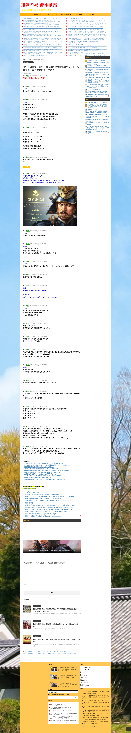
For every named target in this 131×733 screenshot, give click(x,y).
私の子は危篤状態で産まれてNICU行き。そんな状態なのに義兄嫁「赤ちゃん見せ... (42, 21)
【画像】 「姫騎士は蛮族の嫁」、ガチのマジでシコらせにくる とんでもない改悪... (86, 39)
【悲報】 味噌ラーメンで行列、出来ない (77, 42)
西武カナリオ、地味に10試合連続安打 (59, 704)
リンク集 (92, 14)
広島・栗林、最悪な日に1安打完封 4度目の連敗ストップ (63, 720)
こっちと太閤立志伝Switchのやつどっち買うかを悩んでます (42, 475)
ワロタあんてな (84, 682)
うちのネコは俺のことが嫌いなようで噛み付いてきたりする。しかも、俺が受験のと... (87, 55)
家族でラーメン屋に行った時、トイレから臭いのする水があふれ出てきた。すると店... (42, 52)
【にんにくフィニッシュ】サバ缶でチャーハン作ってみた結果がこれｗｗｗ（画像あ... (42, 44)
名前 (25, 584)
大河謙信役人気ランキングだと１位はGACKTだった (40, 474)
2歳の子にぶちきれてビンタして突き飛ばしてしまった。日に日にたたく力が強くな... (42, 46)
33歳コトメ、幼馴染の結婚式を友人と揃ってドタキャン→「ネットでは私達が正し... (42, 29)
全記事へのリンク (38, 14)
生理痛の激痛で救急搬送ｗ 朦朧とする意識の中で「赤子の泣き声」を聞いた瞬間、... (42, 28)
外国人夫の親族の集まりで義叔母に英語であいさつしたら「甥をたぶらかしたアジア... (42, 41)
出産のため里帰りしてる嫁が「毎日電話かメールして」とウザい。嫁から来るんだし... (42, 42)
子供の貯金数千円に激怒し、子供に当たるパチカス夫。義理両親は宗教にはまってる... (42, 49)
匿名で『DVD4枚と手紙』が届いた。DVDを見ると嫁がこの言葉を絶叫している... (86, 29)
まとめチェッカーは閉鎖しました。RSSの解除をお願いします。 (37, 55)
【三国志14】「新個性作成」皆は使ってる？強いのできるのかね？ (67, 677)
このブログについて (52, 14)
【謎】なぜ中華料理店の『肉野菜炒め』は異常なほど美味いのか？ (83, 47)
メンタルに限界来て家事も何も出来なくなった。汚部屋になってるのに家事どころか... (42, 47)
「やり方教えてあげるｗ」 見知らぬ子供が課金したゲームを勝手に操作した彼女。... (42, 26)
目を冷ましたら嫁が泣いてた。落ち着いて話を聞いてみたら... (37, 20)
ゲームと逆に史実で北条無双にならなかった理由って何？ (41, 468)
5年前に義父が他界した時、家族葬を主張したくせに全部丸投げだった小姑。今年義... (42, 35)
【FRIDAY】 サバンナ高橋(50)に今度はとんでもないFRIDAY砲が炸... (83, 41)
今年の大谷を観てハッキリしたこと (58, 706)
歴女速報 (82, 673)
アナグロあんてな (84, 669)
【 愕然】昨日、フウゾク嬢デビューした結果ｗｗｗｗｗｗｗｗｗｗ (83, 50)
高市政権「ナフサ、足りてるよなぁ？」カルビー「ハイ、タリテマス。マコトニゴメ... (87, 46)
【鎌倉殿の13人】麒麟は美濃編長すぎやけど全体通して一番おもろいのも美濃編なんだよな (53, 653)
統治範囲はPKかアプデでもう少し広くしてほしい (39, 467)
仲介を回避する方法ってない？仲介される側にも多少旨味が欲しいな (45, 479)
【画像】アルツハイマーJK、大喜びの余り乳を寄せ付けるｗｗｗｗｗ (83, 21)
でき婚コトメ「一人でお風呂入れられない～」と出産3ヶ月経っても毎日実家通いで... (42, 25)
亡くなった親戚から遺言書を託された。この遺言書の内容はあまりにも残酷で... (86, 26)
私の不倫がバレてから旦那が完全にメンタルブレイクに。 (36, 50)
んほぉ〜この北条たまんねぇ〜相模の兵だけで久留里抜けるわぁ (43, 463)
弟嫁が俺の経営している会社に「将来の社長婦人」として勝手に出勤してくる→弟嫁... (87, 35)
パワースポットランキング (88, 727)
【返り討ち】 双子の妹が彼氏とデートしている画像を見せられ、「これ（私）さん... (42, 32)
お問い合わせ (79, 14)
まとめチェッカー (84, 671)
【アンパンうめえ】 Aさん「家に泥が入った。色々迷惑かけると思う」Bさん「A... (41, 31)
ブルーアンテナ (84, 687)
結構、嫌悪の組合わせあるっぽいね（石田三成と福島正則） (42, 472)
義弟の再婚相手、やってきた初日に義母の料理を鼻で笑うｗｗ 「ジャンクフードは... (42, 23)
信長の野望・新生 (29, 488)
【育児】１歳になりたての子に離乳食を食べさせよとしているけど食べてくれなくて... (42, 53)
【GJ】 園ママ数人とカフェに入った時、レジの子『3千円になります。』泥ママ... (41, 18)
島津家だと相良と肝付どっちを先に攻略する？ (38, 477)
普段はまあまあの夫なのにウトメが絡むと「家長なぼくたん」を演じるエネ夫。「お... (87, 32)
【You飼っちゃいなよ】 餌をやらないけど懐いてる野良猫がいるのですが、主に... (86, 53)
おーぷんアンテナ (84, 684)
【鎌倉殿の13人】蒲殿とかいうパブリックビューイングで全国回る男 (47, 651)
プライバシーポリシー (65, 14)
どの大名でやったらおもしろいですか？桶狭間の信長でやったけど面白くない (47, 465)
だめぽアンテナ (84, 681)
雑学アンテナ (83, 674)
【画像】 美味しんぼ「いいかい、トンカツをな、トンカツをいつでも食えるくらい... (87, 38)
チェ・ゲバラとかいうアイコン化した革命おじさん (61, 722)
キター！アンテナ (84, 686)
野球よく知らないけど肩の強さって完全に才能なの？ (62, 719)
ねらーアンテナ (84, 676)
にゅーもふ (83, 679)
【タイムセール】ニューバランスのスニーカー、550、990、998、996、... (84, 25)
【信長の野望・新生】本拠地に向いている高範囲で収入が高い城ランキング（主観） (67, 669)
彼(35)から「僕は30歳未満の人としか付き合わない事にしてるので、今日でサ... (85, 28)
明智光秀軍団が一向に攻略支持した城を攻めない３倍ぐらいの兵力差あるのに (47, 470)
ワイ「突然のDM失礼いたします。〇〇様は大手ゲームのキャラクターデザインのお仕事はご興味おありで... (63, 717)
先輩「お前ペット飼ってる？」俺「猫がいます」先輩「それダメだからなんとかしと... (87, 20)
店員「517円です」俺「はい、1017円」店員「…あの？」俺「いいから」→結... (85, 18)
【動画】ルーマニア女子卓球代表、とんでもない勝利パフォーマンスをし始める (86, 31)
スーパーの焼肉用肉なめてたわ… (75, 52)
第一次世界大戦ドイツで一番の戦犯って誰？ (93, 706)
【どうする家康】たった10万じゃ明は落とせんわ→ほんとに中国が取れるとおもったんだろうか (67, 685)
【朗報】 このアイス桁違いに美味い (76, 44)
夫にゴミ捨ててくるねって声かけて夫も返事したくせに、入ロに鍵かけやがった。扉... (87, 23)
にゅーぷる (83, 677)
